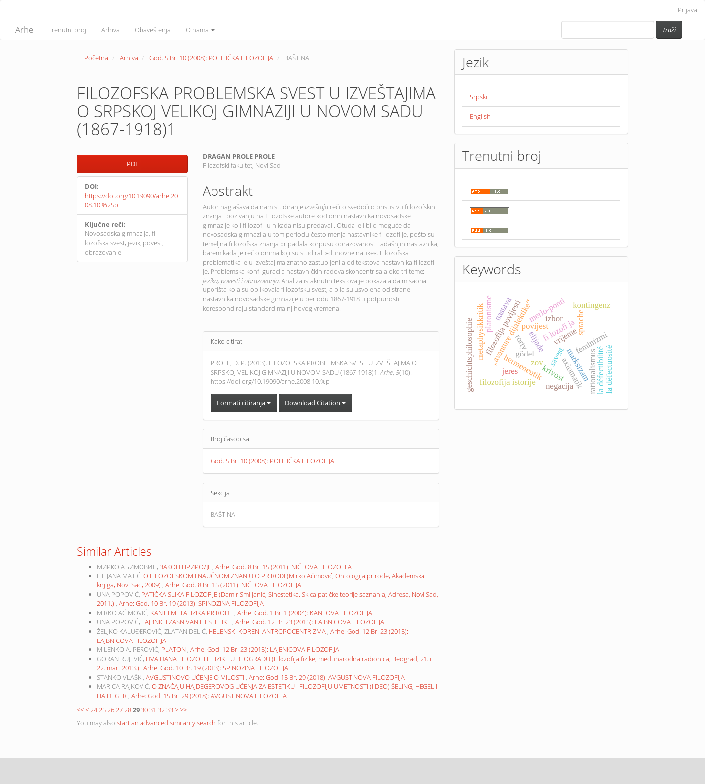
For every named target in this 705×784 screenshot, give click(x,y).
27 (119, 709)
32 (161, 709)
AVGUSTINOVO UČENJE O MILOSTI (196, 677)
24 (93, 709)
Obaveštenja (153, 29)
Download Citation (315, 402)
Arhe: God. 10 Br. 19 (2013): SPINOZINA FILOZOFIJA (191, 603)
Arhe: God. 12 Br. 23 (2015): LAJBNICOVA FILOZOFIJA (309, 621)
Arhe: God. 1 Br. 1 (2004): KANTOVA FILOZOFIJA (304, 612)
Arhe (24, 29)
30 (144, 709)
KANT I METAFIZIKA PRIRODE (192, 612)
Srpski (478, 96)
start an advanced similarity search (166, 722)
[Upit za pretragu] (607, 30)
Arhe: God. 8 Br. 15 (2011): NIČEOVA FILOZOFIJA (283, 566)
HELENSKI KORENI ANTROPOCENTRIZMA (268, 631)
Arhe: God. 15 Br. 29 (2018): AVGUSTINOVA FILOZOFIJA (327, 677)
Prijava (687, 9)
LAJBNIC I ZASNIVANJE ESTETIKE (186, 621)
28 (127, 709)
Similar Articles (114, 551)
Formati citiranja (244, 402)
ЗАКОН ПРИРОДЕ (186, 566)
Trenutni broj (67, 29)
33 (169, 709)
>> (183, 709)
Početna (96, 57)
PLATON (174, 649)
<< (80, 709)
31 (152, 709)
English (480, 116)
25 (102, 709)
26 (110, 709)
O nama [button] (200, 29)
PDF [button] (133, 163)
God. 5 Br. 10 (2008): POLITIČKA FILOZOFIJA (211, 57)
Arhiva (110, 29)
